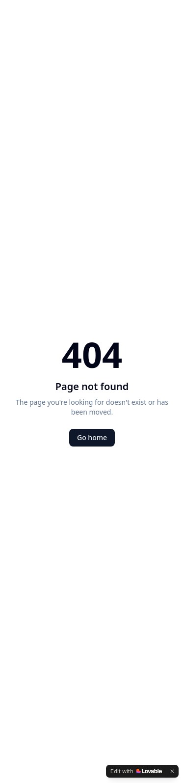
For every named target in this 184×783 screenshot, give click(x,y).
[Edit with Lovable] (136, 771)
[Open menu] (161, 21)
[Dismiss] (172, 771)
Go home (92, 437)
